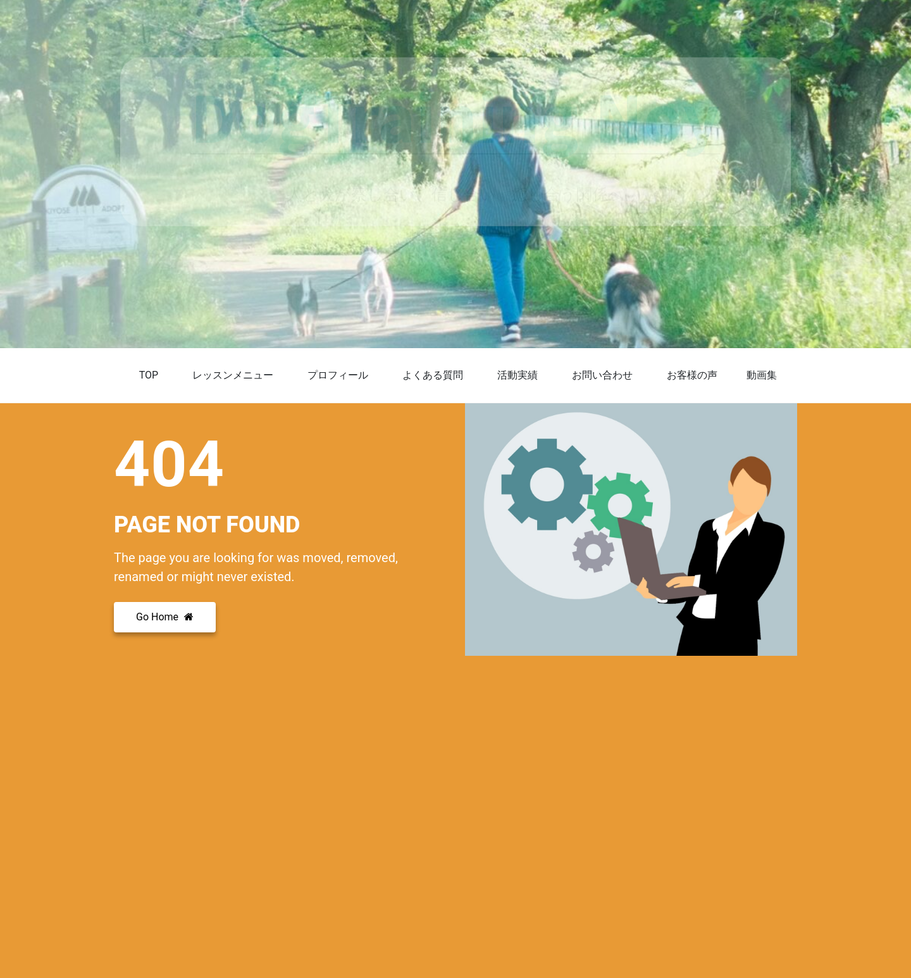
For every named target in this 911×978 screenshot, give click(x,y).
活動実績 (517, 375)
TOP (148, 375)
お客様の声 (692, 375)
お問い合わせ (602, 375)
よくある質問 (432, 375)
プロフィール (337, 375)
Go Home (165, 617)
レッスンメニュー (232, 375)
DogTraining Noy (455, 116)
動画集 (762, 375)
